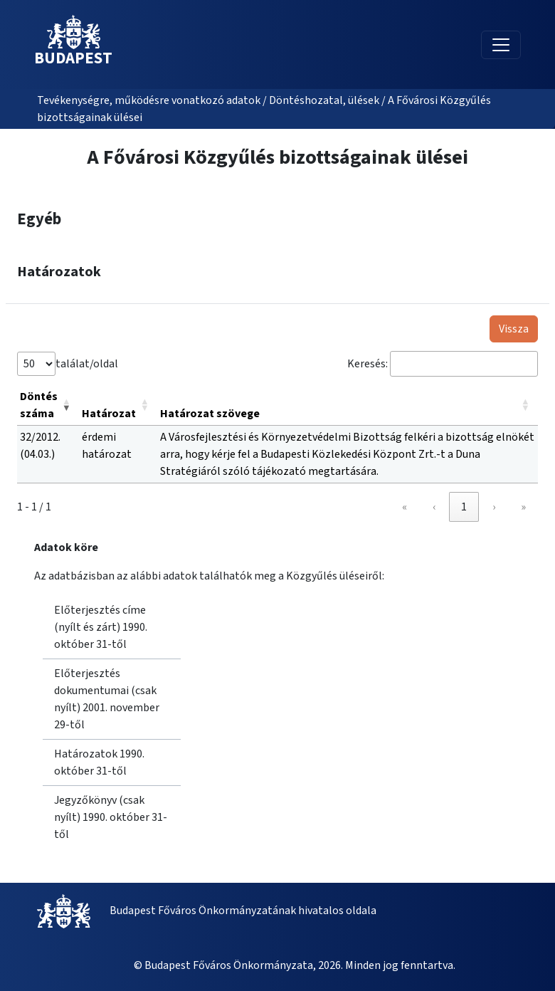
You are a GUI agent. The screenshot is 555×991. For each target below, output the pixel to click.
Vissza (514, 329)
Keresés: (367, 364)
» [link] (523, 507)
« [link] (404, 507)
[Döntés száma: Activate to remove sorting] (48, 405)
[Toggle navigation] (501, 45)
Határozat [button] (109, 413)
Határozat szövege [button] (210, 413)
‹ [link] (434, 507)
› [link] (493, 507)
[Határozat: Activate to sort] (118, 405)
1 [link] (464, 507)
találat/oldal (87, 364)
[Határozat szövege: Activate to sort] (347, 405)
